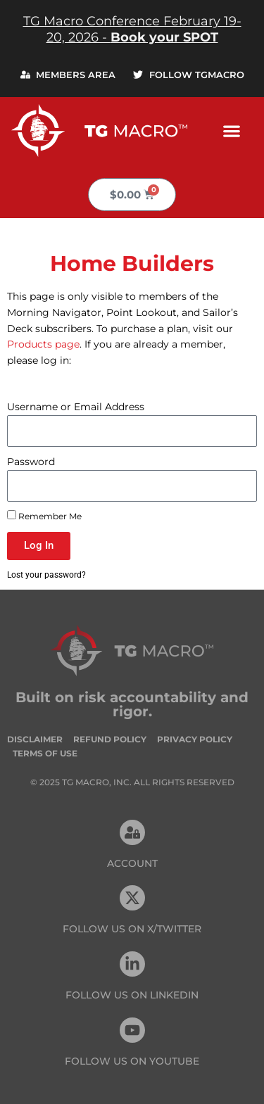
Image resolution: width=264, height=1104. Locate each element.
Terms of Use (45, 753)
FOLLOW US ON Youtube (132, 1061)
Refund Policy (109, 739)
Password (31, 461)
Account (132, 863)
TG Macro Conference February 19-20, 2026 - (132, 29)
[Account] (132, 832)
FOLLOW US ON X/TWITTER (132, 928)
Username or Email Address (75, 406)
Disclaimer (35, 739)
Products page (43, 344)
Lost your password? (46, 575)
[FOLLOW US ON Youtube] (132, 1030)
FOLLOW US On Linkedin (132, 995)
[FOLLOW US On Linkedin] (132, 964)
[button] (231, 130)
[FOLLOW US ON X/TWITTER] (132, 898)
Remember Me (44, 515)
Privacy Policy (194, 739)
